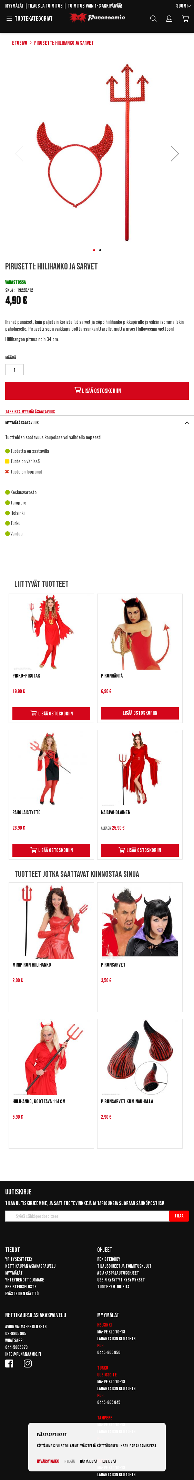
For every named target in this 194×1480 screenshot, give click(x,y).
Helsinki (104, 1325)
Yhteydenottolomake (24, 1280)
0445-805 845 (108, 1402)
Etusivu (19, 43)
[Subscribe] (179, 1216)
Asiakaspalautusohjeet (118, 1273)
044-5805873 (16, 1347)
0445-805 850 (108, 1352)
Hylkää (69, 1461)
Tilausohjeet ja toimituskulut (124, 1266)
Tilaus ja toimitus (45, 6)
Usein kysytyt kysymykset (121, 1280)
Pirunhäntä (112, 676)
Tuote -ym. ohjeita (113, 1287)
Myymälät (14, 6)
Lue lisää (109, 1461)
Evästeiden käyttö (22, 1294)
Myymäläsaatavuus (22, 423)
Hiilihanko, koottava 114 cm (38, 1101)
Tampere (104, 1418)
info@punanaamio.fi (23, 1354)
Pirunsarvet (113, 965)
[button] (183, 6)
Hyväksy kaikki (48, 1461)
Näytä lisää (88, 1461)
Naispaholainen (115, 812)
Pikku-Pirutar (26, 676)
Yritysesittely (18, 1259)
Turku (102, 1368)
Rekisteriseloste (21, 1287)
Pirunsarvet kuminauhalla (127, 1101)
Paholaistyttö (26, 812)
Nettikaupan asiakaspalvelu (30, 1266)
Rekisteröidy (108, 1259)
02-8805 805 (15, 1334)
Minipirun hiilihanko (31, 965)
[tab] (97, 422)
